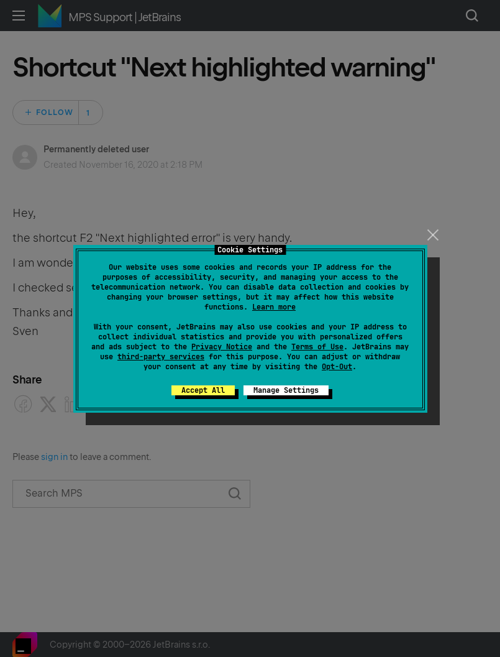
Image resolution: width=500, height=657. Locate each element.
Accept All (203, 390)
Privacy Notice (221, 347)
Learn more (274, 307)
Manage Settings (286, 390)
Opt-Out (337, 367)
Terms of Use (317, 347)
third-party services (160, 357)
